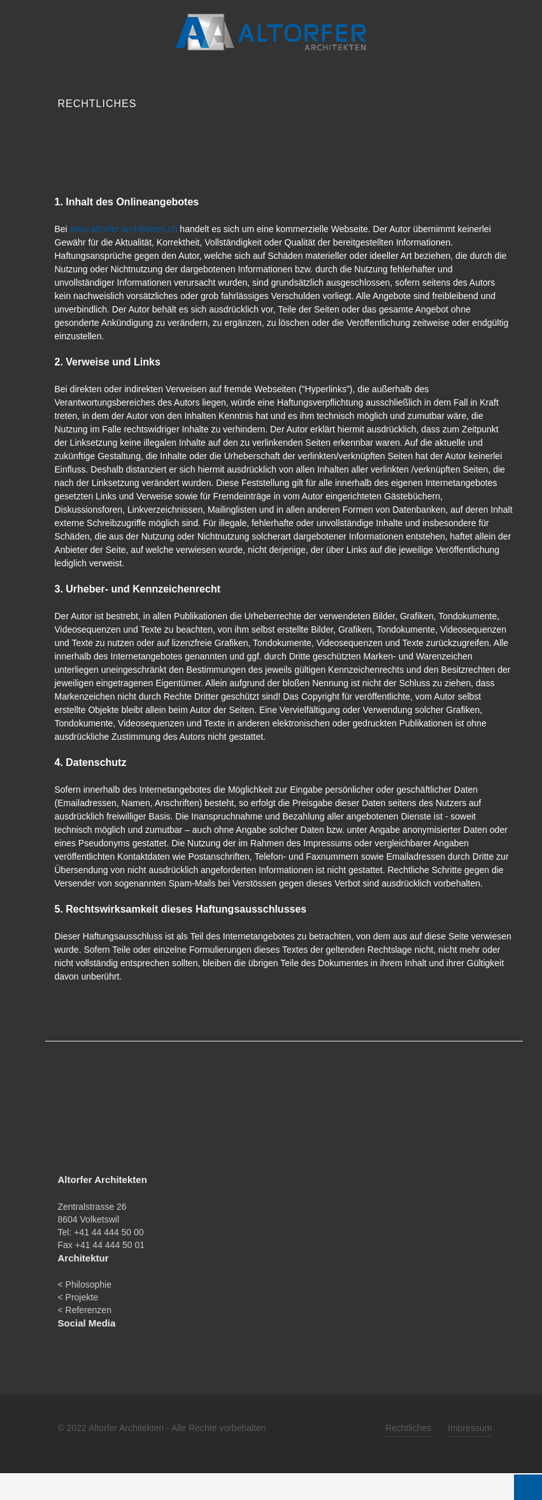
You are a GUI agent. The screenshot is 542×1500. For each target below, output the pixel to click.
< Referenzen (84, 1310)
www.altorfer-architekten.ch (124, 229)
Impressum (470, 1428)
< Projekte (78, 1297)
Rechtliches (408, 1428)
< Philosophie (84, 1284)
